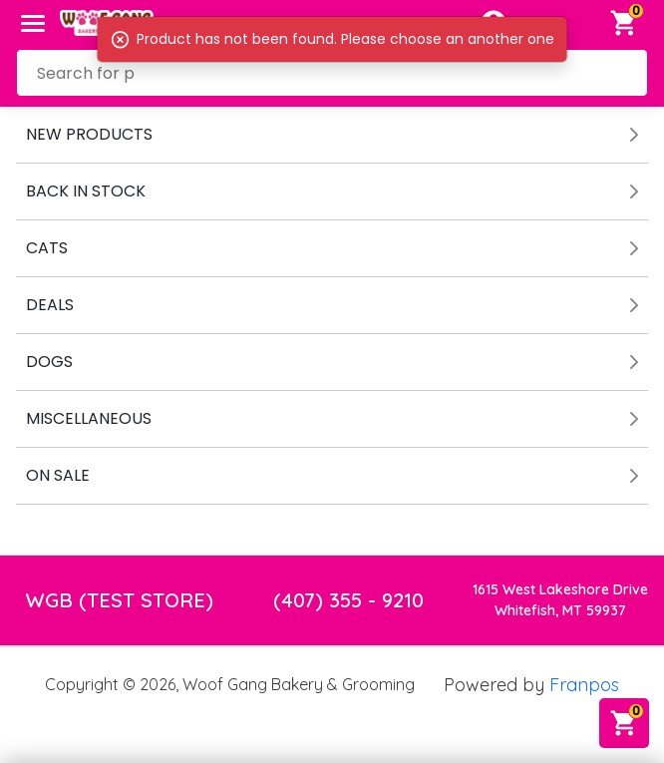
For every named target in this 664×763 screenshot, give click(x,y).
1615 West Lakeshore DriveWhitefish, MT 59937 (560, 599)
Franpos (584, 684)
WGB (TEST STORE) (119, 599)
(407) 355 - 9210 (348, 599)
